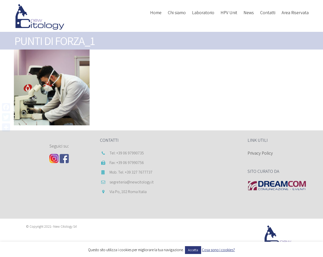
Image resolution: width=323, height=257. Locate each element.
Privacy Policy (260, 153)
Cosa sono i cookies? (218, 249)
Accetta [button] (193, 250)
